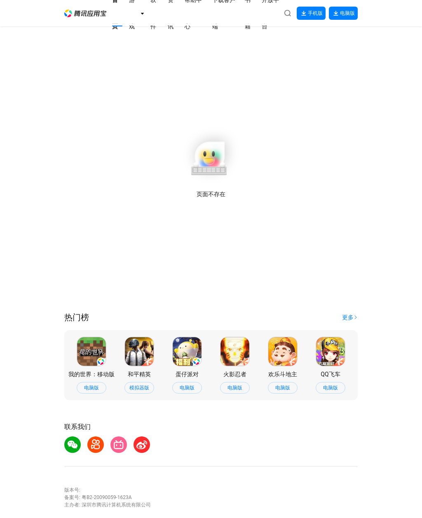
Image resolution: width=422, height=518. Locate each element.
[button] (85, 13)
